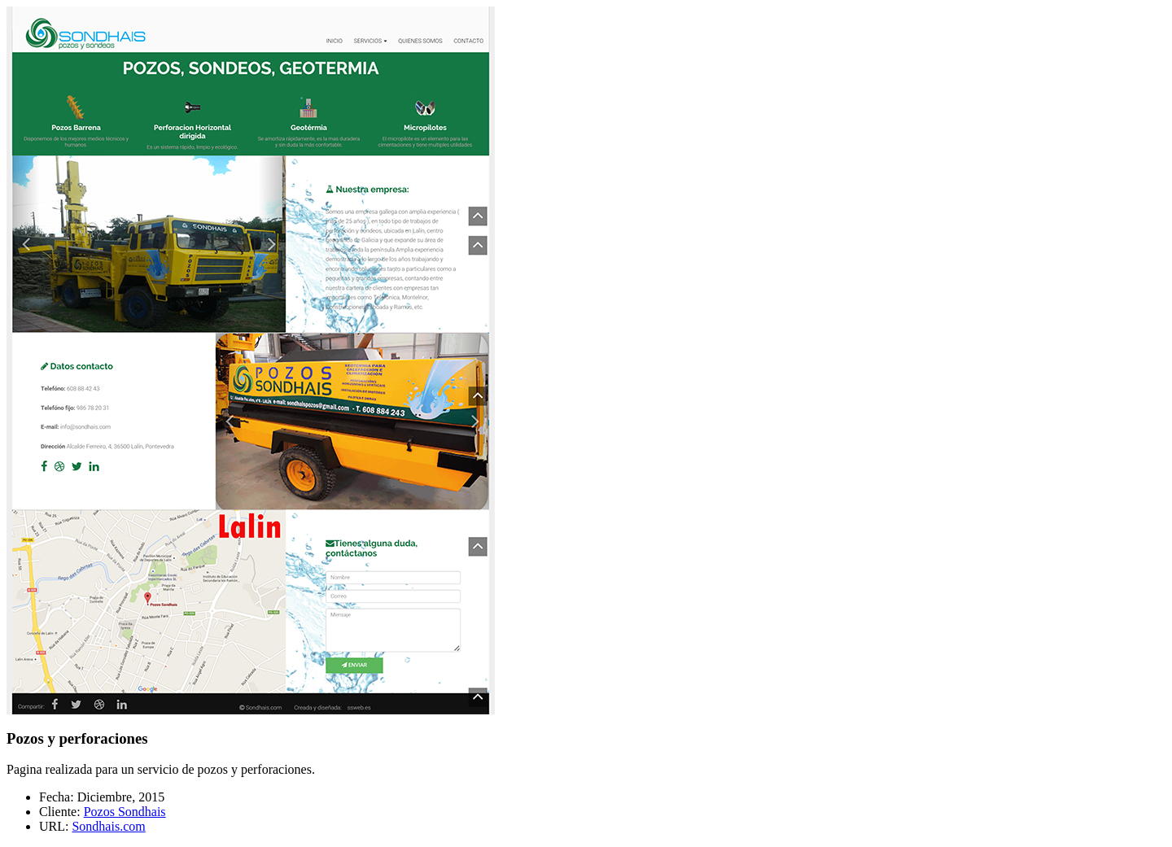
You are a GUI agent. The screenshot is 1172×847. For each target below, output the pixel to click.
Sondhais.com (108, 826)
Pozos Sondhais (125, 812)
